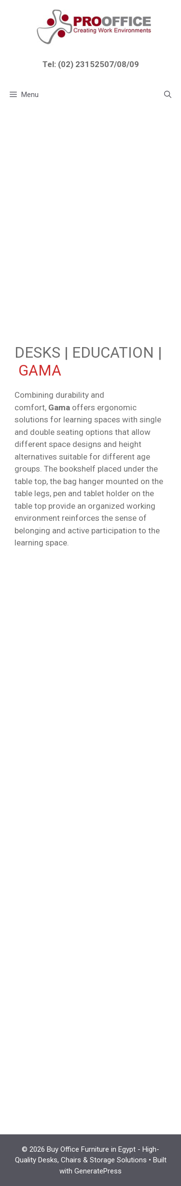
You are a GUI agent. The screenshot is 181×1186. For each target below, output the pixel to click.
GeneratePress (98, 1171)
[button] (167, 94)
